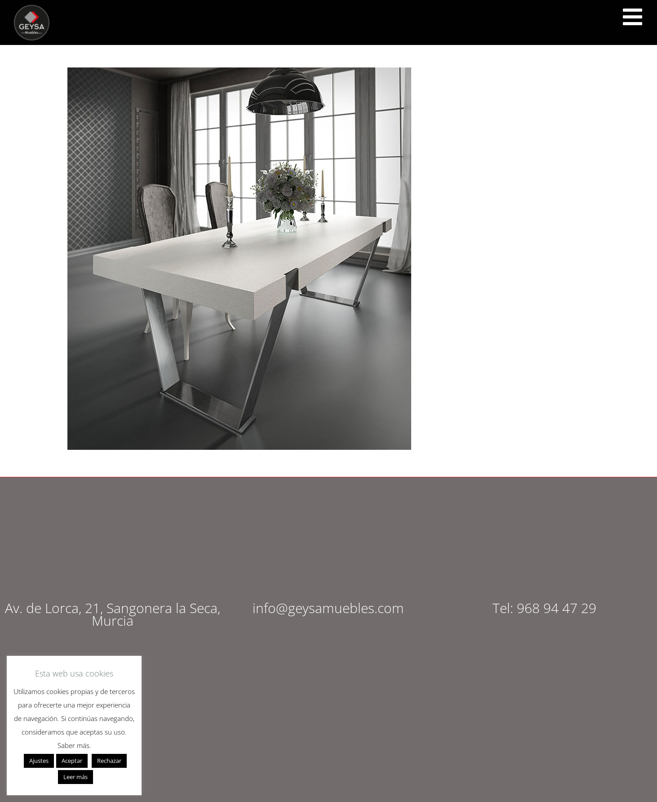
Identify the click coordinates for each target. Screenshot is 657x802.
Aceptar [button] (72, 761)
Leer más (75, 777)
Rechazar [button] (109, 761)
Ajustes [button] (39, 761)
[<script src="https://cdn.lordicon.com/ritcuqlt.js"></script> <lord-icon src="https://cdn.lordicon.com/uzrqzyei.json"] (632, 17)
